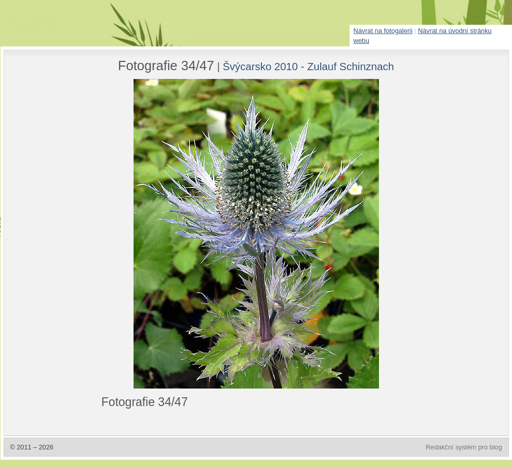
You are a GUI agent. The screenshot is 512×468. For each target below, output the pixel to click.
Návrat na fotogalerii (383, 31)
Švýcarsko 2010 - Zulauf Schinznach (308, 66)
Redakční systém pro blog (464, 447)
